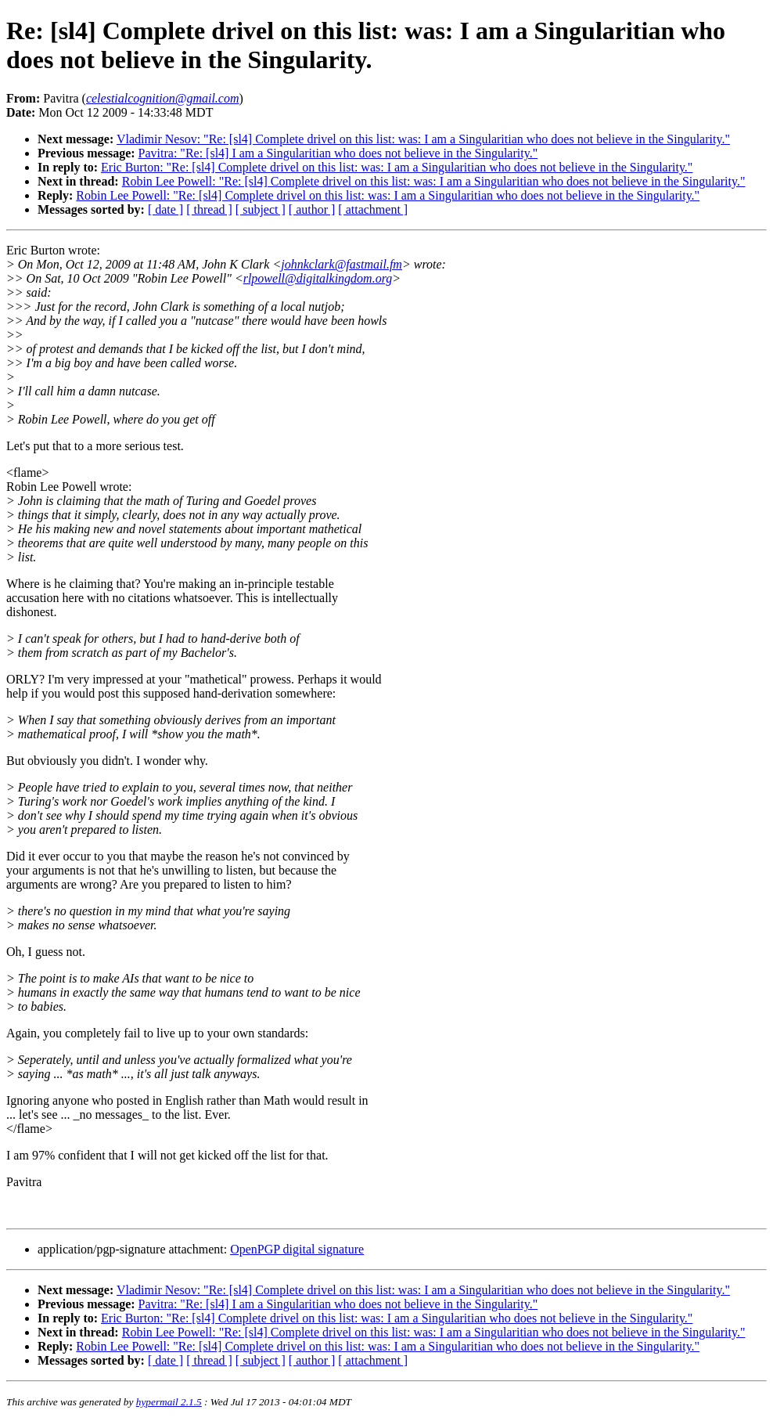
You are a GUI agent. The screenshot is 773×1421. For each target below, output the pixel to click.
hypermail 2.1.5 (169, 1402)
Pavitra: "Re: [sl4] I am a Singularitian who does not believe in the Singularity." (338, 153)
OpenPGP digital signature (297, 1249)
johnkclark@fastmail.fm (341, 264)
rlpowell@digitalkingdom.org (318, 278)
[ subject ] (260, 209)
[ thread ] (209, 209)
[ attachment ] (373, 209)
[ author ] (312, 209)
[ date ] (165, 209)
